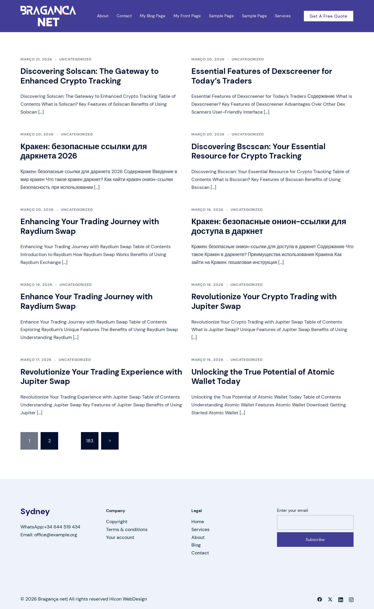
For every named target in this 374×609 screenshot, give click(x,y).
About (102, 15)
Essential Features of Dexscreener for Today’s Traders (269, 74)
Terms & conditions (127, 529)
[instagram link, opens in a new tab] (351, 599)
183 (89, 441)
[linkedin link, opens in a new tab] (340, 599)
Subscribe (315, 539)
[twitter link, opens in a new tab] (330, 599)
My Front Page (187, 15)
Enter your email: (293, 510)
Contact (124, 15)
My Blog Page (152, 15)
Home (197, 521)
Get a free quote (328, 16)
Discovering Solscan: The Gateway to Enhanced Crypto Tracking (100, 74)
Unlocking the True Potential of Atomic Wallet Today (268, 375)
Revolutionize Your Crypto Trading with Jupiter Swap (270, 300)
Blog (196, 545)
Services (283, 15)
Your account (120, 537)
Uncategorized (75, 59)
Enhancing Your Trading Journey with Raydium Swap (99, 225)
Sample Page (221, 15)
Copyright (116, 521)
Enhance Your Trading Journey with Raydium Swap (96, 300)
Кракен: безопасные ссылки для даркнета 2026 (93, 150)
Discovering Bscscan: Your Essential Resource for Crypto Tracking (268, 150)
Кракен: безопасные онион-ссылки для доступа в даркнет (260, 225)
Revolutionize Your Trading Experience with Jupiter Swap (93, 375)
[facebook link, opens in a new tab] (319, 599)
